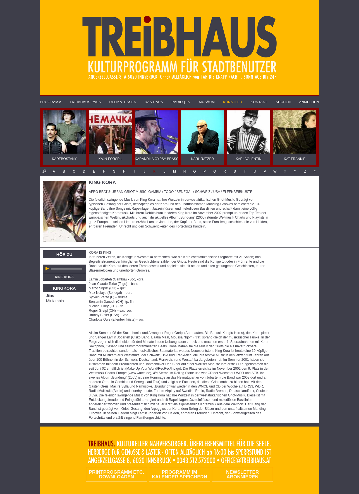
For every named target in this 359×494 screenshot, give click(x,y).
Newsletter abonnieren (242, 474)
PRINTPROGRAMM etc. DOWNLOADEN (116, 474)
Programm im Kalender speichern (179, 474)
